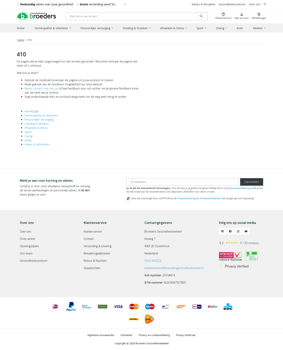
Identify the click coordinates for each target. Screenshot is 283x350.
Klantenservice (93, 231)
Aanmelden (251, 182)
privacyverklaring (239, 188)
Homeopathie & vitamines (53, 28)
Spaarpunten (92, 268)
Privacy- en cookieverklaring (154, 335)
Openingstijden (29, 246)
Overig (222, 28)
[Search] (131, 16)
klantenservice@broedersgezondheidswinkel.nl (173, 268)
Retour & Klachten (95, 260)
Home (21, 28)
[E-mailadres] (182, 182)
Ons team (26, 253)
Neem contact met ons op (41, 88)
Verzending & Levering (97, 246)
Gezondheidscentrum (232, 4)
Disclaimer (126, 335)
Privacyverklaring (186, 198)
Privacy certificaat (186, 335)
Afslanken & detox (36, 128)
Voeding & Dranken (137, 28)
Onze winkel (27, 239)
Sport (202, 28)
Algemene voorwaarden (100, 335)
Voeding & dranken (37, 124)
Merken (259, 28)
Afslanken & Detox (174, 28)
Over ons (254, 4)
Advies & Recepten (203, 4)
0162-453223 (152, 260)
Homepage (32, 111)
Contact (89, 239)
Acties (28, 140)
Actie (240, 28)
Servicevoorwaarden (210, 198)
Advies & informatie (37, 144)
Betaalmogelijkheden (97, 253)
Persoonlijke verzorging (97, 28)
